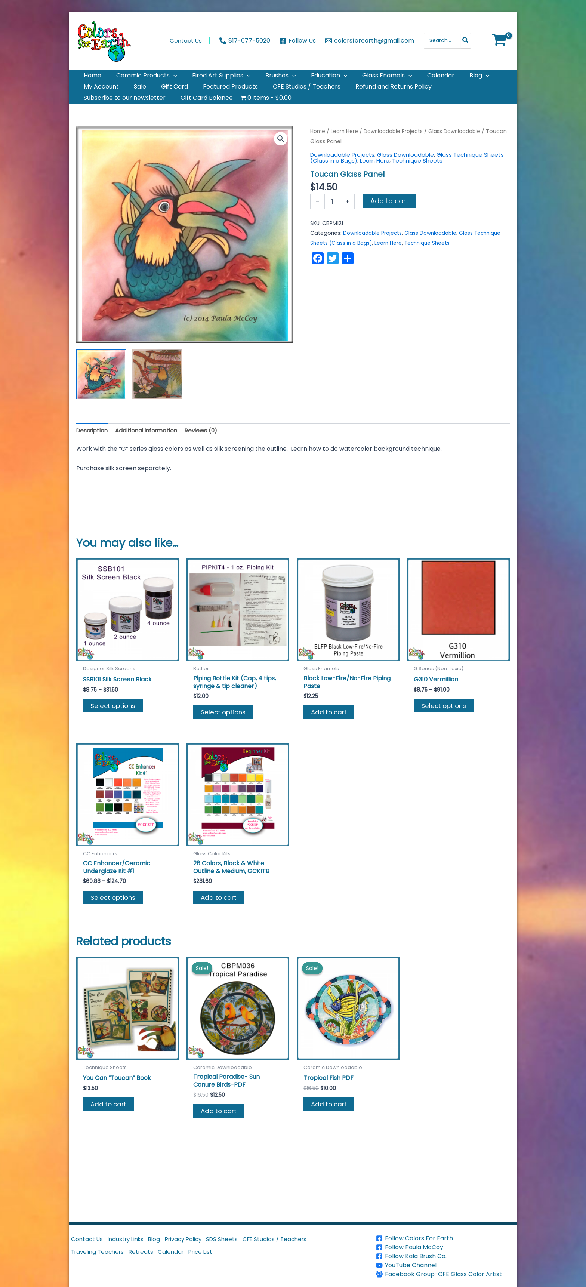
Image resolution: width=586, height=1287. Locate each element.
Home (318, 149)
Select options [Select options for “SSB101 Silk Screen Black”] (115, 726)
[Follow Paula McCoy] (445, 1247)
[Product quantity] (332, 219)
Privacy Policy (200, 1241)
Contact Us (89, 1241)
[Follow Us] (297, 40)
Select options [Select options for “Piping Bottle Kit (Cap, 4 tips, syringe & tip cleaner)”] (225, 733)
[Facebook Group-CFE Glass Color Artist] (445, 1274)
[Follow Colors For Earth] (445, 1238)
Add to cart (389, 219)
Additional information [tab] (150, 448)
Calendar (183, 1258)
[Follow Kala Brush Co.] (445, 1256)
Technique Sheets (444, 178)
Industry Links (132, 1241)
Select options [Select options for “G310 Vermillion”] (445, 726)
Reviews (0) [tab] (207, 448)
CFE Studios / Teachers (302, 1241)
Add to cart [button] (330, 733)
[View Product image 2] (157, 392)
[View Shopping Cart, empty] (499, 40)
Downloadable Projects (397, 149)
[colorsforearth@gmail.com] (369, 40)
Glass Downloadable (411, 172)
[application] (164, 78)
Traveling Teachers (101, 1258)
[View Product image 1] (101, 392)
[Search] (466, 40)
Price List (218, 1258)
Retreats (150, 1258)
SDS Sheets (244, 1241)
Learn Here (346, 149)
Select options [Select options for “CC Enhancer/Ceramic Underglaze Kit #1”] (115, 921)
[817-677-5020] (245, 40)
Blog (166, 1241)
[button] (280, 157)
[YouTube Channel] (445, 1265)
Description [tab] (93, 448)
